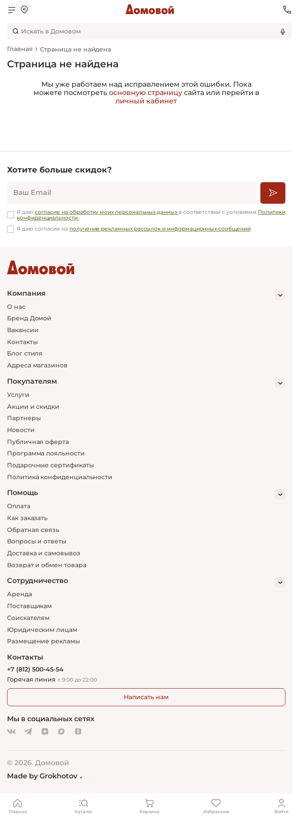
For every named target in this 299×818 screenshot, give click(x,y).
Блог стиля (25, 353)
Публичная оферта (38, 442)
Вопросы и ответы (36, 541)
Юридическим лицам (42, 630)
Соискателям (28, 618)
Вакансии (22, 330)
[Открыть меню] (12, 9)
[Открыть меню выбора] (24, 9)
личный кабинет (146, 101)
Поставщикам (29, 606)
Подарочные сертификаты (50, 465)
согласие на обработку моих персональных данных (107, 212)
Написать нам (146, 697)
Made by (44, 775)
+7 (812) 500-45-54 (35, 669)
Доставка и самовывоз (43, 553)
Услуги (18, 395)
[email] (132, 193)
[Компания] (146, 295)
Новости (21, 430)
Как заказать (27, 518)
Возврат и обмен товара (46, 565)
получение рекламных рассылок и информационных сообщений (160, 228)
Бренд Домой (29, 318)
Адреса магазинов (37, 365)
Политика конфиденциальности (59, 477)
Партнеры (23, 418)
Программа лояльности (46, 453)
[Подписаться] (272, 193)
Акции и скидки (33, 407)
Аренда (19, 594)
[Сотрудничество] (146, 582)
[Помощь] (146, 494)
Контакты (22, 342)
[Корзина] (149, 805)
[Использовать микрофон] (283, 31)
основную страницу (145, 92)
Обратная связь (33, 530)
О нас (16, 307)
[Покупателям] (146, 383)
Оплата (18, 506)
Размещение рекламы (43, 641)
